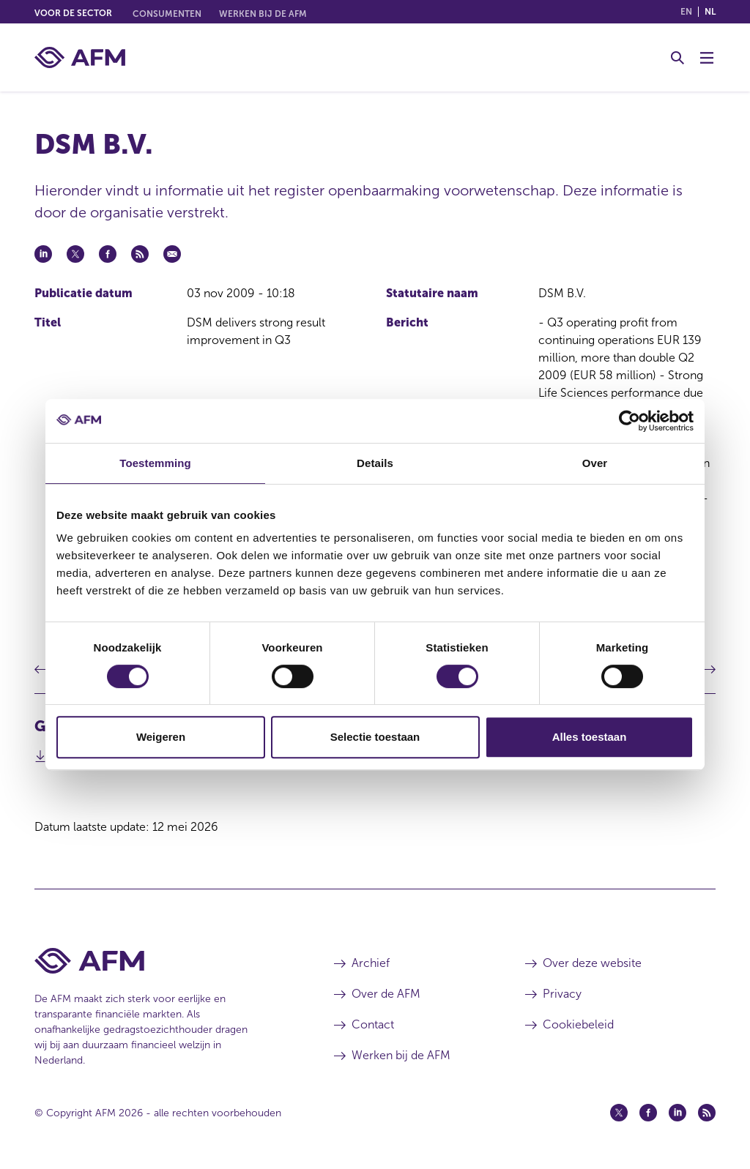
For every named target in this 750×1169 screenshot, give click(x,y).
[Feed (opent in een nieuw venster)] (707, 1112)
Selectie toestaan (375, 737)
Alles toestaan (589, 737)
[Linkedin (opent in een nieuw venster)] (677, 1112)
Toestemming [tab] (155, 463)
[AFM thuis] (79, 57)
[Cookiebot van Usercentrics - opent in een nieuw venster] (629, 421)
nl (710, 12)
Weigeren (160, 737)
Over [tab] (595, 463)
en (686, 12)
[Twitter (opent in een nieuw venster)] (619, 1112)
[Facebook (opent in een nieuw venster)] (648, 1112)
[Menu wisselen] (707, 58)
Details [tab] (375, 463)
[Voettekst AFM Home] (162, 961)
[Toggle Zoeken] (677, 58)
